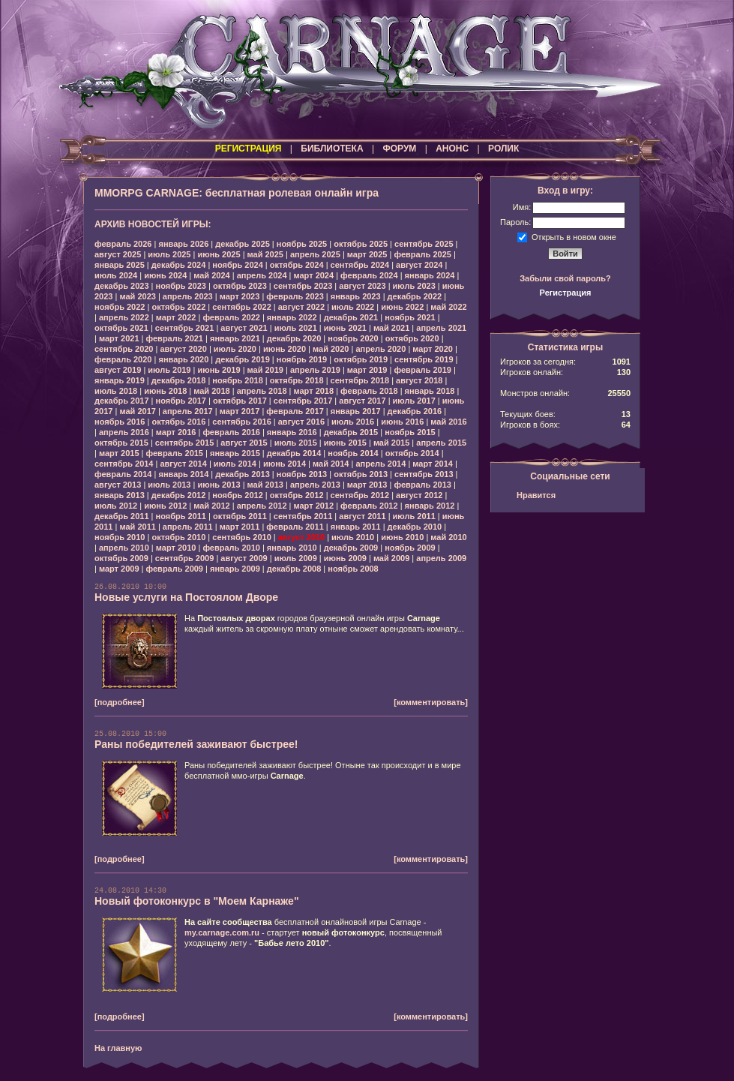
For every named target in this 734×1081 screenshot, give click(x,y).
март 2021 (119, 338)
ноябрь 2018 (237, 380)
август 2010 (301, 537)
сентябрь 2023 (303, 285)
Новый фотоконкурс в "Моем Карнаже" (196, 901)
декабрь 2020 (294, 338)
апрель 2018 (262, 390)
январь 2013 (119, 495)
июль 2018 (115, 390)
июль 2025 (169, 254)
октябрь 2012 (297, 495)
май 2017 (137, 411)
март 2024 (314, 275)
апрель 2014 (380, 463)
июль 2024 (115, 275)
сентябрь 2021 (184, 327)
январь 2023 (356, 296)
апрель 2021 (441, 327)
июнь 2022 (402, 306)
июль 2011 (414, 516)
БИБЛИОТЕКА (332, 148)
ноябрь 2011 (181, 516)
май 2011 (137, 526)
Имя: (522, 207)
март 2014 (432, 463)
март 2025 (367, 254)
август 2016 (301, 421)
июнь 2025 (218, 254)
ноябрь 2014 (353, 453)
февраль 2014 (122, 474)
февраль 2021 (174, 338)
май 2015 (391, 442)
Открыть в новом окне (574, 236)
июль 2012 (115, 505)
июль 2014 (235, 463)
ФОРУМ (399, 148)
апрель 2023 (188, 296)
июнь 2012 (165, 505)
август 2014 (183, 463)
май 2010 (448, 537)
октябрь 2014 (412, 453)
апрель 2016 (124, 432)
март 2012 (314, 505)
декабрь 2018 (178, 380)
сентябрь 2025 (424, 243)
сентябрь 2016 (241, 421)
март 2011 (240, 526)
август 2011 (362, 516)
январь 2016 (292, 432)
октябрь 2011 (240, 516)
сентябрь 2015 (184, 442)
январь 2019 (119, 380)
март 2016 (176, 432)
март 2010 (176, 547)
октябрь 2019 (361, 359)
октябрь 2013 (361, 474)
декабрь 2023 (121, 285)
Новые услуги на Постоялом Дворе (186, 597)
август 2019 (117, 369)
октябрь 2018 (297, 380)
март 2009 (119, 568)
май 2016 (448, 421)
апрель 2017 (188, 411)
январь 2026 (183, 243)
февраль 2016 (230, 432)
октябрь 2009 (121, 558)
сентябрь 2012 (360, 495)
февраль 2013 (422, 484)
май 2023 (137, 296)
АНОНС (452, 148)
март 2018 (314, 390)
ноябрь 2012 (237, 495)
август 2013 (117, 484)
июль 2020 (235, 348)
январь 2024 (430, 275)
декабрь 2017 (121, 400)
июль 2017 (414, 400)
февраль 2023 (294, 296)
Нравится (536, 495)
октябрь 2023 (240, 285)
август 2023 (362, 285)
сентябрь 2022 (241, 306)
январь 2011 (356, 526)
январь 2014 (183, 474)
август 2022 (301, 306)
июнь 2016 (402, 421)
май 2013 (265, 484)
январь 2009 (235, 568)
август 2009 (243, 558)
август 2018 (419, 380)
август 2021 (243, 327)
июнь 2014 (284, 463)
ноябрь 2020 (353, 338)
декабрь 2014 (294, 453)
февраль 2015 (174, 453)
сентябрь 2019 (424, 359)
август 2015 (243, 442)
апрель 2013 (315, 484)
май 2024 (211, 275)
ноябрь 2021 (410, 317)
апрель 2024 (262, 275)
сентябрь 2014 (124, 463)
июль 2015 (295, 442)
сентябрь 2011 (303, 516)
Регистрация (566, 292)
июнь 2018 (165, 390)
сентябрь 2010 (241, 537)
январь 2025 (119, 264)
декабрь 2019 (242, 359)
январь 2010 (292, 547)
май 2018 (211, 390)
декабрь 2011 (121, 516)
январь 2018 (430, 390)
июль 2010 (352, 537)
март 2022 (176, 317)
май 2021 (391, 327)
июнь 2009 (345, 558)
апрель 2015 (441, 442)
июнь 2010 (402, 537)
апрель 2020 (380, 348)
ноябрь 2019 (302, 359)
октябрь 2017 (240, 400)
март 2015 (119, 453)
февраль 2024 (368, 275)
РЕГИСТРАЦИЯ (248, 148)
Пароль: (515, 222)
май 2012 (211, 505)
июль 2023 (414, 285)
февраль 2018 (368, 390)
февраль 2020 (122, 359)
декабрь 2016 (415, 411)
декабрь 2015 (351, 432)
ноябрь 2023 (181, 285)
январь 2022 (292, 317)
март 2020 (432, 348)
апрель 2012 (262, 505)
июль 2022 (352, 306)
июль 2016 (352, 421)
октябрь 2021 (121, 327)
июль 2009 (295, 558)
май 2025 (265, 254)
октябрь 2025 (361, 243)
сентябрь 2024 (360, 264)
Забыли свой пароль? (565, 278)
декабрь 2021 (351, 317)
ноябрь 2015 (410, 432)
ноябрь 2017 (181, 400)
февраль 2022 (230, 317)
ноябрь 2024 (237, 264)
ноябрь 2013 (302, 474)
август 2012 (419, 495)
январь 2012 (430, 505)
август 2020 (183, 348)
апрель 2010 (124, 547)
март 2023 (240, 296)
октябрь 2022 (178, 306)
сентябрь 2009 (184, 558)
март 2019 (367, 369)
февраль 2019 (422, 369)
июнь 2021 (345, 327)
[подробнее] (119, 702)
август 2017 (362, 400)
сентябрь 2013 (424, 474)
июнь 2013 (218, 484)
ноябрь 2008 (353, 568)
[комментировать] (431, 702)
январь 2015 (235, 453)
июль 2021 (295, 327)
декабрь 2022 (415, 296)
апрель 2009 (441, 558)
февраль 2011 (294, 526)
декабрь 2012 (178, 495)
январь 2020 (183, 359)
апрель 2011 (188, 526)
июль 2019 (169, 369)
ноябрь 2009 (410, 547)
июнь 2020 (284, 348)
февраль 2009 (174, 568)
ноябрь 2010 (119, 537)
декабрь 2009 (351, 547)
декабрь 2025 (242, 243)
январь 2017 (356, 411)
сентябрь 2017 (303, 400)
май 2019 (265, 369)
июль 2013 (169, 484)
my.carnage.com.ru (221, 932)
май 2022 (448, 306)
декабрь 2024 (178, 264)
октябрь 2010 (178, 537)
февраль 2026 (122, 243)
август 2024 (419, 264)
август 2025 (117, 254)
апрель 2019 (315, 369)
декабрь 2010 (415, 526)
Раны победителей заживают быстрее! (196, 744)
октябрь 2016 (178, 421)
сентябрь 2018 (360, 380)
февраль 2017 (294, 411)
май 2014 (331, 463)
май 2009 (391, 558)
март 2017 (240, 411)
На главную (118, 1047)
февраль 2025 (422, 254)
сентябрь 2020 (124, 348)
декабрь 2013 (242, 474)
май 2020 (331, 348)
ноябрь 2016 (119, 421)
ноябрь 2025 (302, 243)
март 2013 (367, 484)
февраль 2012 (368, 505)
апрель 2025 (315, 254)
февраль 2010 (230, 547)
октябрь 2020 (412, 338)
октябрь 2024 (297, 264)
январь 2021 (235, 338)
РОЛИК (503, 148)
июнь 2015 (345, 442)
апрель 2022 (124, 317)
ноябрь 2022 (119, 306)
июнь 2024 (165, 275)
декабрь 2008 (294, 568)
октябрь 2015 (121, 442)
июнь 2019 (218, 369)
